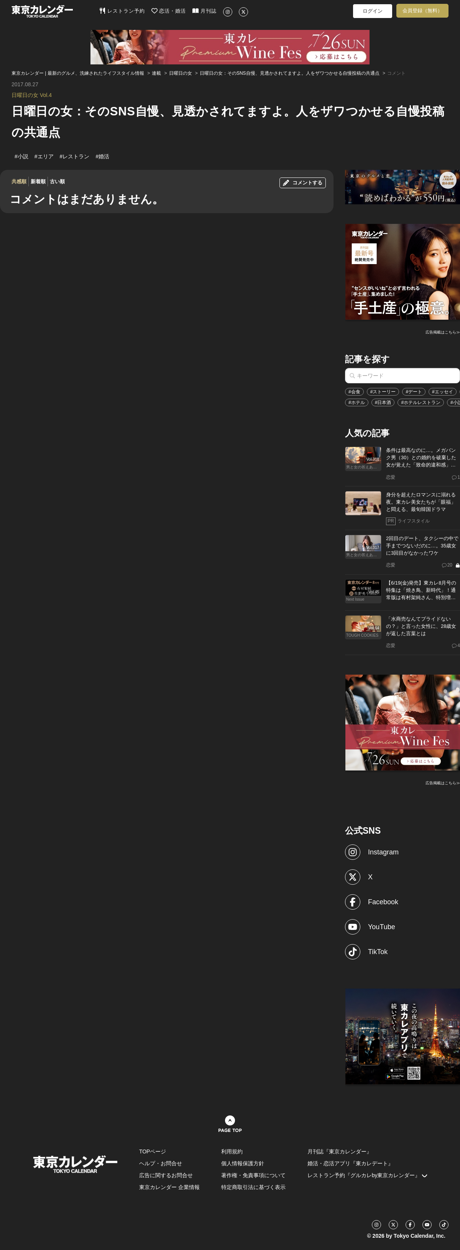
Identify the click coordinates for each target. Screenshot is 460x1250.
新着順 (38, 181)
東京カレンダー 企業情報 (169, 1187)
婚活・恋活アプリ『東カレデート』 (350, 1163)
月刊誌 (204, 11)
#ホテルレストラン (420, 402)
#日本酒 (383, 402)
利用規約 (232, 1151)
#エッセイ (442, 391)
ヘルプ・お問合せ (160, 1163)
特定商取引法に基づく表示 (253, 1187)
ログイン (373, 11)
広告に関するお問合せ (166, 1175)
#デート (414, 391)
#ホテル (356, 402)
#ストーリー (383, 391)
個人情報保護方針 (242, 1163)
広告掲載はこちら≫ (443, 332)
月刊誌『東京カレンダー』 (339, 1151)
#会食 (354, 391)
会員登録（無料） (422, 10)
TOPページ (152, 1151)
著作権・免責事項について (253, 1175)
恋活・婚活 (168, 11)
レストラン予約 (122, 11)
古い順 (57, 181)
